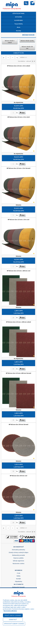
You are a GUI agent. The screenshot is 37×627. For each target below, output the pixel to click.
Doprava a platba (18, 558)
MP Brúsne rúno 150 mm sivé (18, 476)
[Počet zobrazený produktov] (33, 61)
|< (3, 57)
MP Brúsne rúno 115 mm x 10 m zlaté (18, 117)
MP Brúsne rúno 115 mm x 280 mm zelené (18, 322)
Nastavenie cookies (18, 563)
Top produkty (18, 24)
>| (17, 57)
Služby (18, 576)
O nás (18, 573)
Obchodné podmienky (18, 550)
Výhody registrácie (18, 561)
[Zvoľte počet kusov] (13, 112)
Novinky (18, 31)
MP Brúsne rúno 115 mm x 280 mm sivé (18, 271)
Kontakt (18, 579)
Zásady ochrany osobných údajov (18, 552)
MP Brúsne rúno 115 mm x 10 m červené (18, 168)
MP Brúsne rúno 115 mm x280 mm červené (18, 373)
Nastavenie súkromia (10, 611)
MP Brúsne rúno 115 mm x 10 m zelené (18, 66)
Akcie (18, 27)
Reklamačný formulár (18, 587)
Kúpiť (22, 112)
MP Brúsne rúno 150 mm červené (18, 424)
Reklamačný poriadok (18, 555)
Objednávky (18, 581)
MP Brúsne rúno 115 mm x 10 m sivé (18, 219)
